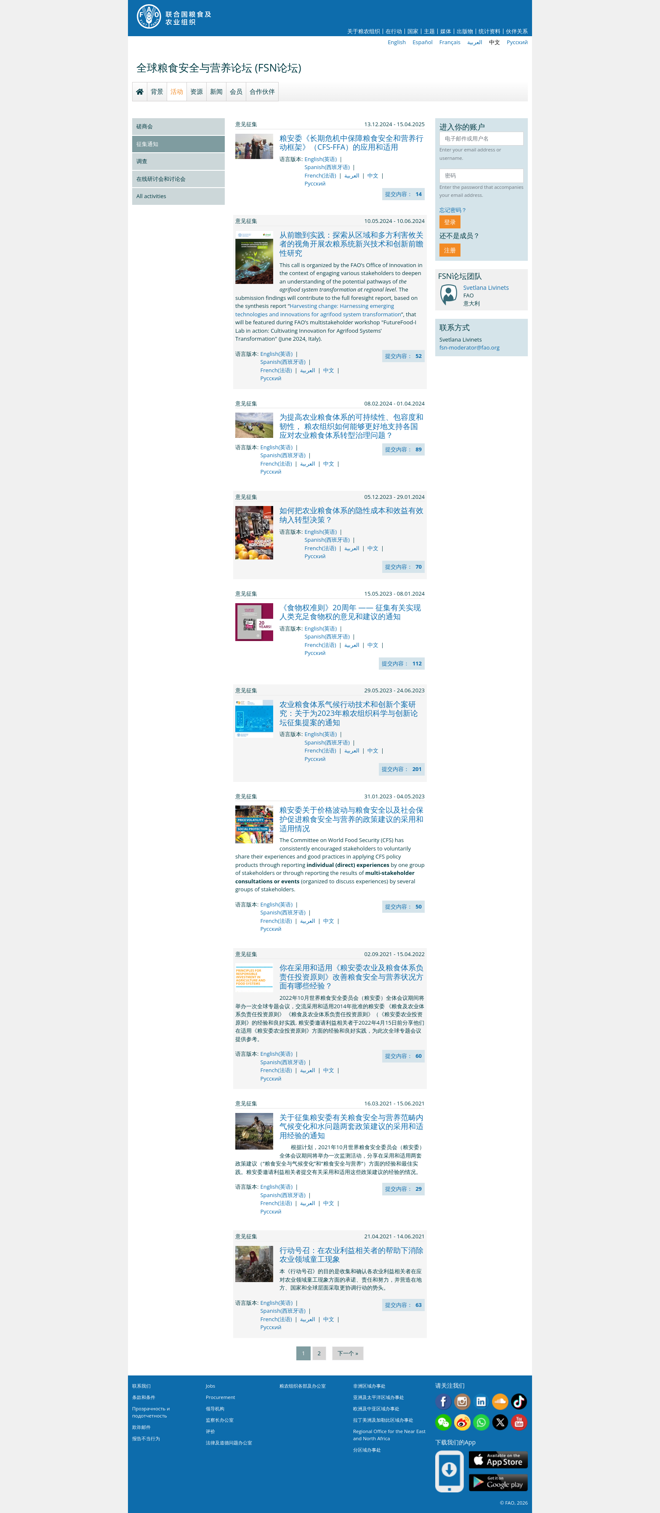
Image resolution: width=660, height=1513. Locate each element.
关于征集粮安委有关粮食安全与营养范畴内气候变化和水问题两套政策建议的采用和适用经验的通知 (351, 1126)
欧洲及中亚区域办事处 (376, 1408)
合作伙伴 (262, 91)
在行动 (394, 31)
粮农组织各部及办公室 (302, 1386)
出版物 (465, 31)
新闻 (216, 91)
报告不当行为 (146, 1438)
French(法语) (320, 175)
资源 (196, 91)
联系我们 (141, 1386)
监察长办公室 (220, 1420)
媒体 (445, 31)
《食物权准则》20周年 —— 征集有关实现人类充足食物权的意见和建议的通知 (350, 612)
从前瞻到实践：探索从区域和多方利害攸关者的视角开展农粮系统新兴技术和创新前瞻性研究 (351, 244)
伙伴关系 (517, 31)
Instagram (462, 1402)
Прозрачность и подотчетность (151, 1412)
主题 (429, 31)
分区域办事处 (367, 1450)
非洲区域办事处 (369, 1386)
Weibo (462, 1422)
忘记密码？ (453, 210)
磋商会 (144, 126)
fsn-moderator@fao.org (469, 347)
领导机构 (215, 1408)
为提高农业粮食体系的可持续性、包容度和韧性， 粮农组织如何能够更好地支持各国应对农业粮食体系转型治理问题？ (351, 426)
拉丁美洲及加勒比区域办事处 (383, 1420)
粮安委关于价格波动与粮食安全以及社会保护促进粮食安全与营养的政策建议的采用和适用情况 (351, 819)
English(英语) (320, 159)
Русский (517, 42)
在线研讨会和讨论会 (161, 179)
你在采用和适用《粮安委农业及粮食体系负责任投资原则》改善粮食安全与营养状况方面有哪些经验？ (351, 976)
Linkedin (481, 1402)
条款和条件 (143, 1397)
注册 (450, 250)
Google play (498, 1482)
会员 (236, 91)
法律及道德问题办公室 (229, 1442)
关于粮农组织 (363, 31)
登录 (450, 222)
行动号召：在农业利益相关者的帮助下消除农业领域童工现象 (351, 1254)
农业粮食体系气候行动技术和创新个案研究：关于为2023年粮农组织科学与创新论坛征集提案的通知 (348, 713)
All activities (151, 196)
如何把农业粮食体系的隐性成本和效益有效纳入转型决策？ (351, 515)
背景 (157, 91)
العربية (474, 42)
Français (449, 42)
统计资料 (489, 31)
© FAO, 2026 (514, 1503)
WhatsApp (481, 1422)
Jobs (210, 1386)
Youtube (519, 1422)
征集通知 (147, 144)
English (397, 42)
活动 (176, 91)
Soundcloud (500, 1402)
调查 (141, 161)
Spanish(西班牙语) (326, 167)
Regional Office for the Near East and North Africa (389, 1434)
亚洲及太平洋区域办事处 (378, 1397)
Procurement (220, 1397)
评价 (210, 1431)
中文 (494, 42)
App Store (498, 1459)
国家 (412, 31)
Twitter (500, 1422)
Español (422, 42)
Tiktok (519, 1402)
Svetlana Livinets (486, 287)
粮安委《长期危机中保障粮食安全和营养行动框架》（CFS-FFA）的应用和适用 (351, 142)
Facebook (443, 1402)
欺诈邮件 (141, 1427)
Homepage (140, 91)
